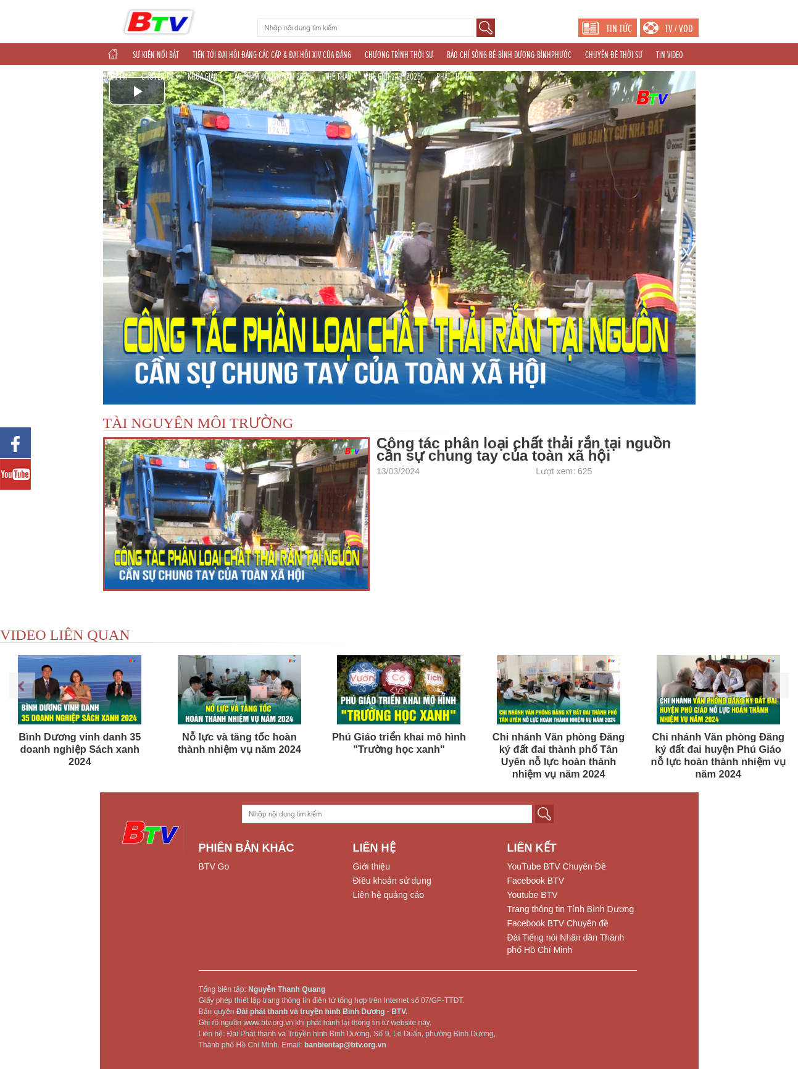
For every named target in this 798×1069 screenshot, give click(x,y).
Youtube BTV (532, 895)
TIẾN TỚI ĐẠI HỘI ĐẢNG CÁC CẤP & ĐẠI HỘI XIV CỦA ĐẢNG (272, 55)
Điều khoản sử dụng (392, 881)
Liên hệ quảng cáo (389, 895)
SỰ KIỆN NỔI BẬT (156, 55)
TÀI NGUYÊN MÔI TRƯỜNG (198, 423)
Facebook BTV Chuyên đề (558, 923)
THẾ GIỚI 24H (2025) (394, 76)
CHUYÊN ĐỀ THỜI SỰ (613, 55)
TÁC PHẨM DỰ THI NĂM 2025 (271, 76)
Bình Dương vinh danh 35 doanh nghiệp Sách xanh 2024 (80, 749)
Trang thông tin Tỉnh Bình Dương (570, 909)
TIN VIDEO (669, 55)
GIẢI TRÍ (117, 76)
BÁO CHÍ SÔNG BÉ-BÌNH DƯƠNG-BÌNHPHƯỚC (509, 55)
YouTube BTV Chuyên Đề (556, 866)
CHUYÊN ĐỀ (157, 76)
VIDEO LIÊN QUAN (65, 635)
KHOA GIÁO (203, 76)
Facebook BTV (536, 881)
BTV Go (214, 866)
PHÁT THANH (454, 76)
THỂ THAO (338, 76)
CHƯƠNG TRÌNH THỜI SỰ (399, 55)
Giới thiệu (372, 866)
